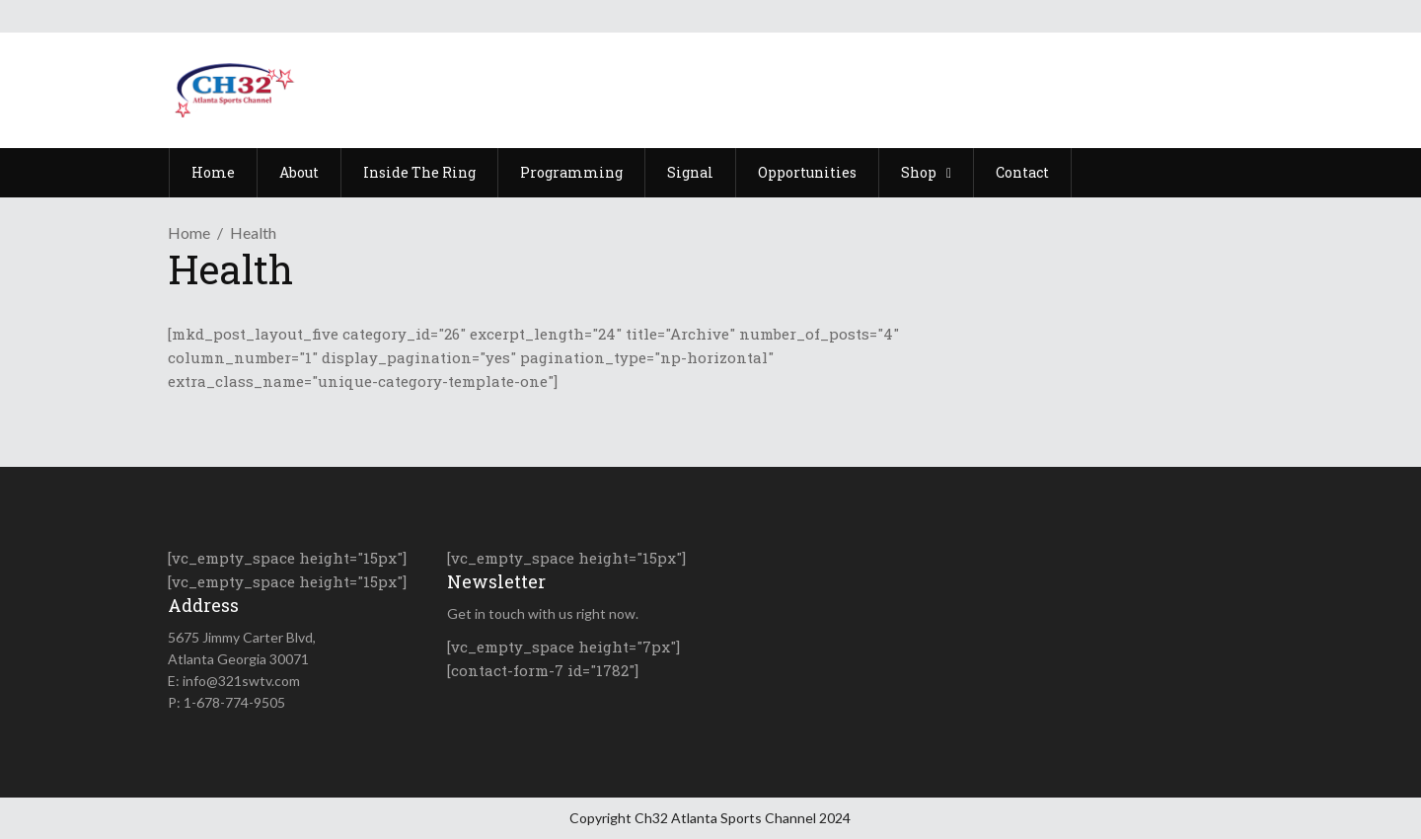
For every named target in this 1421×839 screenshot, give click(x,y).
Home (189, 232)
